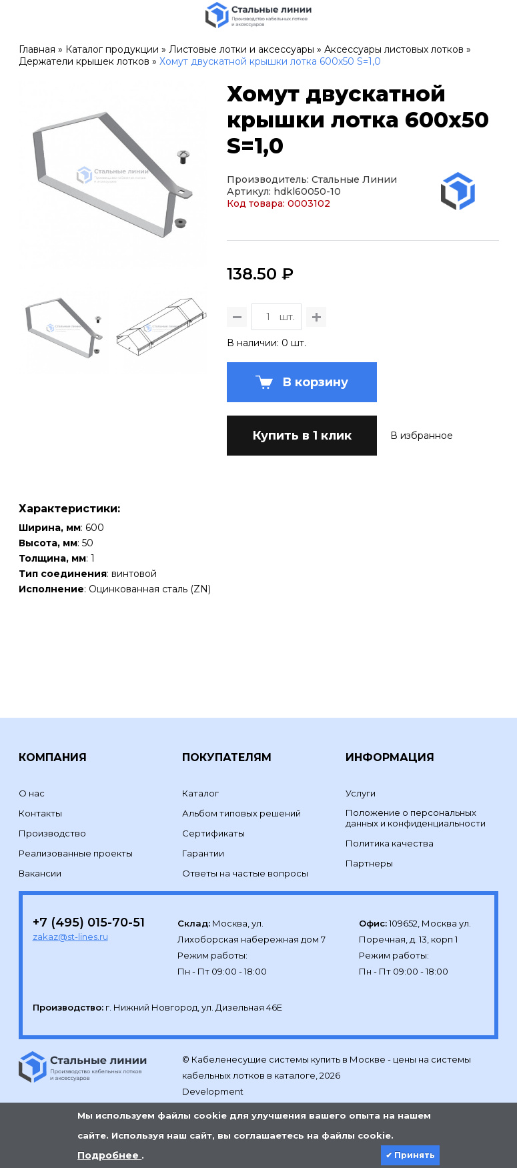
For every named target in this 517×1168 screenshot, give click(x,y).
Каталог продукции (112, 49)
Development (213, 1091)
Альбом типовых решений (241, 813)
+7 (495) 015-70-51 (89, 922)
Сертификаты (213, 833)
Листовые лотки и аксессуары (241, 49)
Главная (37, 49)
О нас (32, 793)
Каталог (200, 793)
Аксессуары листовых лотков (394, 49)
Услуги (361, 793)
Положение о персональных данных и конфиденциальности (416, 817)
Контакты (40, 813)
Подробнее (109, 1155)
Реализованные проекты (76, 853)
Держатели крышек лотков (84, 61)
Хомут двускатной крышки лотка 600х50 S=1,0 (270, 61)
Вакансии (40, 873)
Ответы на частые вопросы (245, 873)
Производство (52, 833)
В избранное (421, 436)
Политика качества (390, 843)
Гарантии (203, 853)
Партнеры (369, 863)
